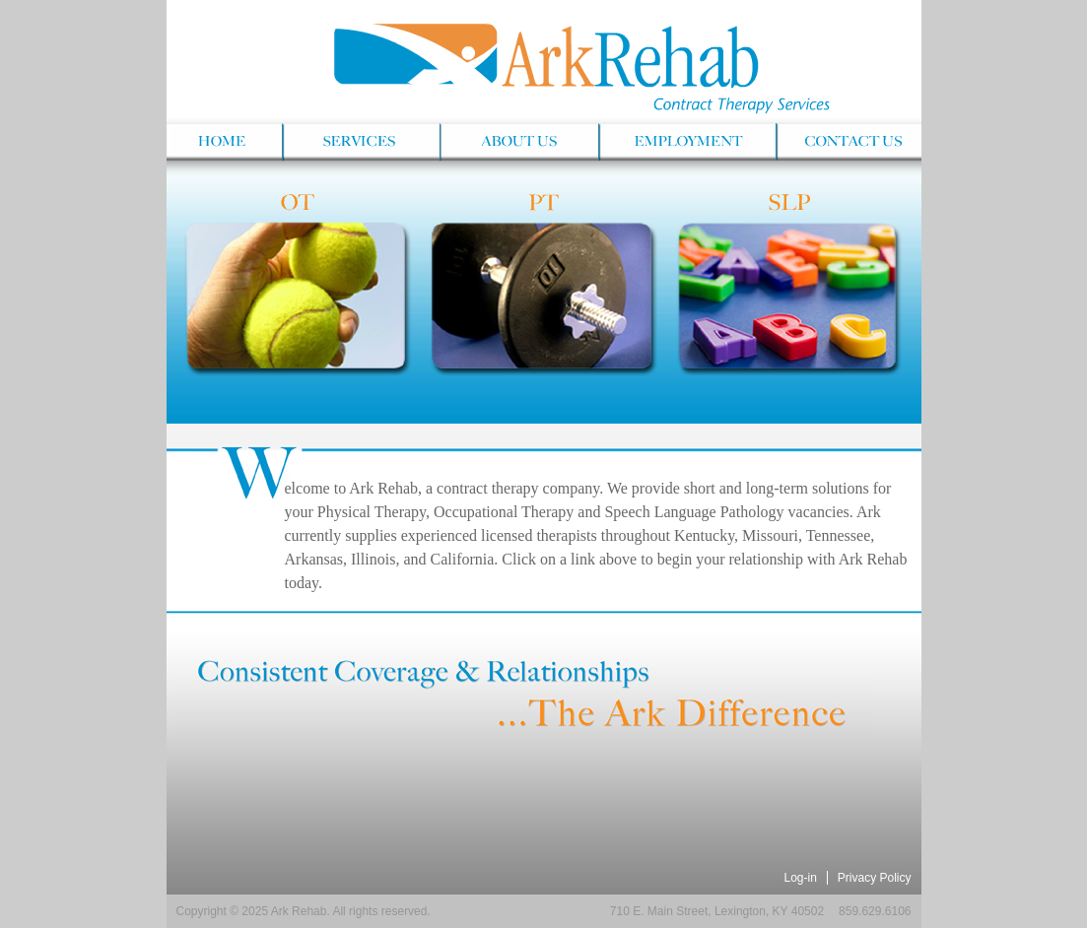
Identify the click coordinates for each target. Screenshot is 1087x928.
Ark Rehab (544, 59)
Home (224, 143)
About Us (518, 143)
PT (542, 295)
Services (360, 143)
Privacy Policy (875, 878)
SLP (789, 295)
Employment (686, 143)
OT (296, 295)
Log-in (799, 878)
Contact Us (848, 143)
